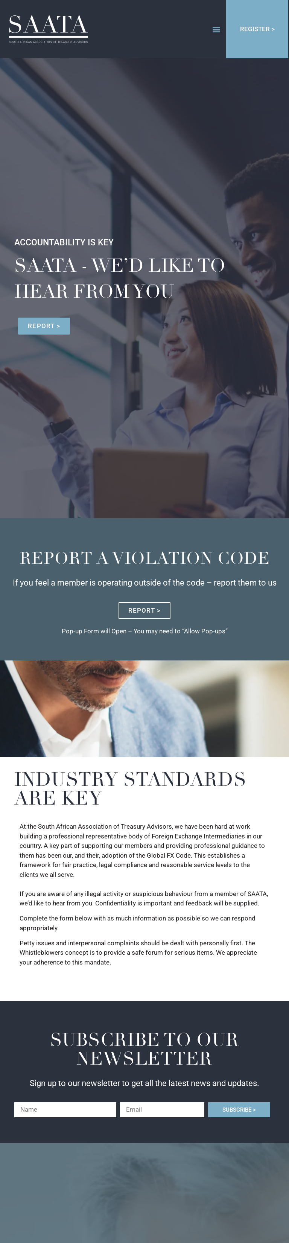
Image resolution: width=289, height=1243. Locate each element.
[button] (216, 29)
